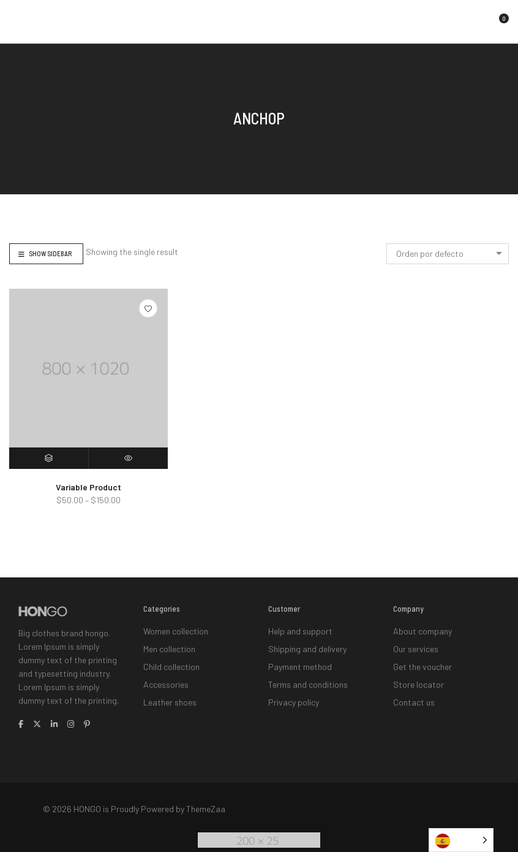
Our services (415, 645)
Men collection (169, 645)
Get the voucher (422, 660)
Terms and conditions (308, 676)
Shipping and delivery (307, 645)
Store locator (418, 676)
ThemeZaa (205, 805)
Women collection (175, 630)
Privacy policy (293, 691)
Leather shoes (170, 691)
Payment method (300, 660)
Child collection (171, 660)
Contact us (414, 691)
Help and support (300, 630)
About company (422, 630)
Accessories (166, 676)
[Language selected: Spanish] (461, 840)
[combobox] (447, 253)
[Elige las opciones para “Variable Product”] (49, 458)
